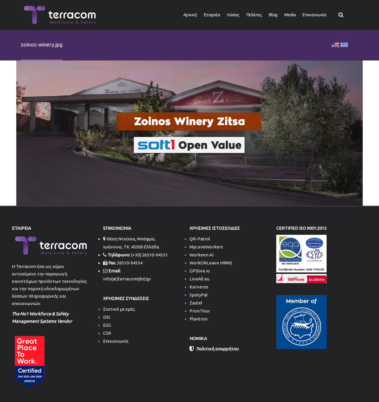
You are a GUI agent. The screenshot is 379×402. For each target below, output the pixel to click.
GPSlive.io (200, 270)
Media (290, 14)
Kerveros (199, 286)
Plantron (199, 318)
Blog (273, 14)
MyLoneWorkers (206, 246)
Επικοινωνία (314, 14)
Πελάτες (254, 14)
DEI (106, 317)
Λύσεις (233, 14)
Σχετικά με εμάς (119, 309)
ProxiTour (200, 310)
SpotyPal (199, 294)
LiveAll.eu (199, 278)
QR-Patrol (200, 238)
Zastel (196, 302)
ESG (107, 325)
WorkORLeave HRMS (211, 262)
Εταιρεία (212, 14)
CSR (107, 333)
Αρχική (190, 14)
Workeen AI (201, 254)
